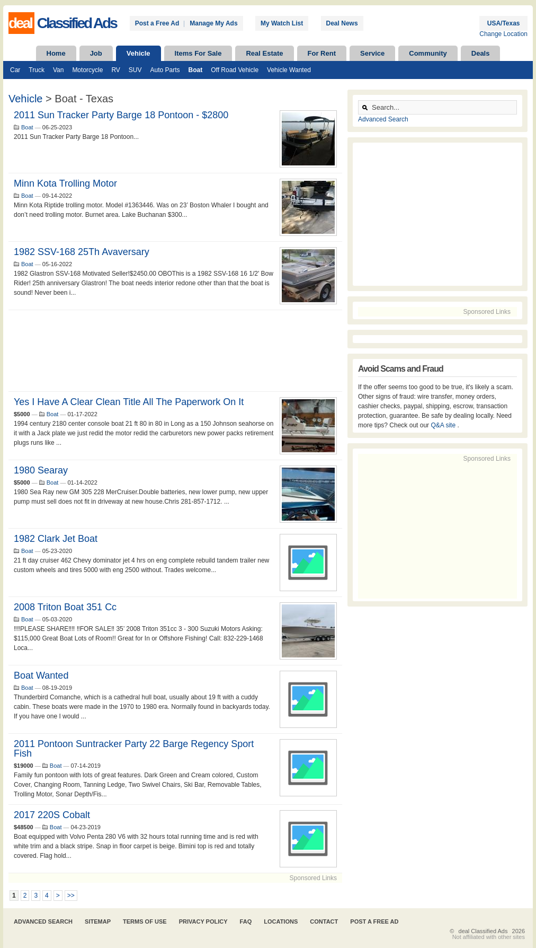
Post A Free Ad (374, 921)
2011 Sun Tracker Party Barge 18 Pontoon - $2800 (121, 115)
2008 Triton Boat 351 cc (65, 607)
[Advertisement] (175, 350)
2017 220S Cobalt (52, 815)
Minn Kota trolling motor (65, 183)
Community (428, 53)
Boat (196, 70)
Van (58, 70)
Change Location (503, 34)
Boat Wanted (41, 675)
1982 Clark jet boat (55, 538)
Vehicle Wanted (289, 70)
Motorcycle (87, 70)
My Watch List (282, 23)
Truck (36, 70)
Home (56, 53)
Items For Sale (198, 53)
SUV (135, 70)
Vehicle (138, 53)
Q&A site (444, 425)
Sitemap (98, 921)
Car (15, 70)
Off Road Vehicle (234, 70)
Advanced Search (383, 119)
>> (71, 895)
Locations (281, 921)
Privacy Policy (203, 921)
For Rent (322, 53)
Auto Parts (165, 70)
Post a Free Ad (157, 23)
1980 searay (41, 470)
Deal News (342, 23)
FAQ (246, 921)
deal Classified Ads (483, 931)
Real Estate (264, 53)
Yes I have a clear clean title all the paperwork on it (129, 402)
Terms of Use (145, 921)
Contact (324, 921)
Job (96, 53)
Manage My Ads (213, 23)
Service (372, 53)
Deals (480, 53)
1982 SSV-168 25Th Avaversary (81, 252)
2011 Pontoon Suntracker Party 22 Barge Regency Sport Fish (134, 749)
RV (115, 70)
